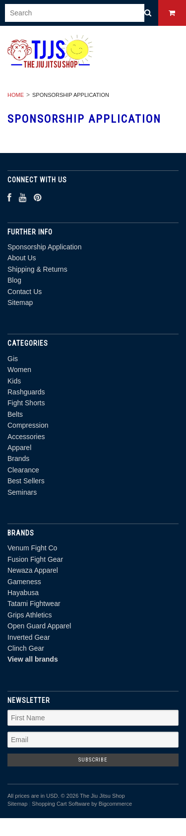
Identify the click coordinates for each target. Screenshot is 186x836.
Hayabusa (23, 593)
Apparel (19, 448)
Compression (27, 425)
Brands (18, 458)
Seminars (22, 492)
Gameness (24, 582)
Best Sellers (26, 481)
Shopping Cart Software (61, 804)
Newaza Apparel (32, 570)
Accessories (26, 437)
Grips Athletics (29, 615)
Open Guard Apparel (39, 626)
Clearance (23, 470)
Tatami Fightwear (34, 604)
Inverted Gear (28, 637)
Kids (14, 381)
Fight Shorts (26, 403)
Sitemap (20, 302)
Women (19, 370)
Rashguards (26, 392)
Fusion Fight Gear (35, 559)
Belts (15, 414)
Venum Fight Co (32, 548)
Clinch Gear (25, 648)
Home (15, 95)
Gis (12, 359)
